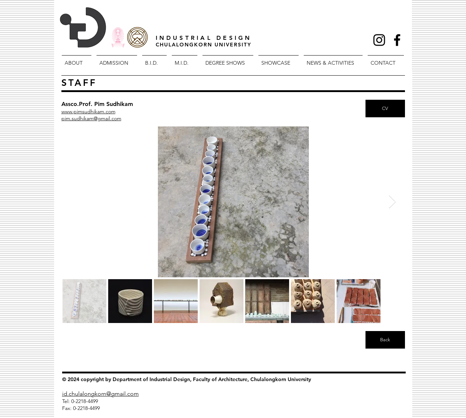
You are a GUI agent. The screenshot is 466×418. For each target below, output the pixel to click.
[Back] (385, 340)
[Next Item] (392, 202)
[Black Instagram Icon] (379, 40)
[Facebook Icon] (397, 40)
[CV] (385, 108)
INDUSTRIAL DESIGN (204, 37)
